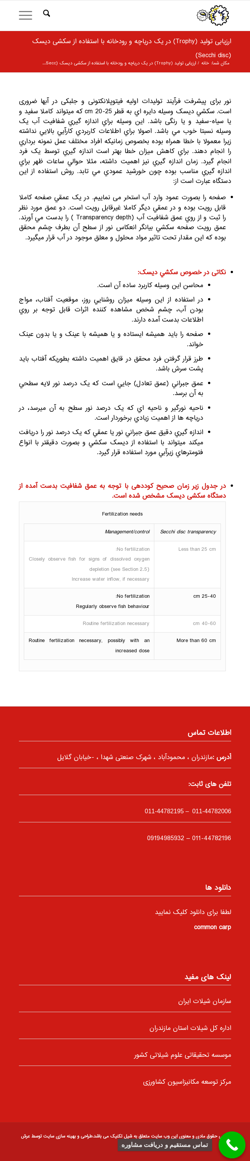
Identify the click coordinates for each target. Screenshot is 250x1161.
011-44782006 (211, 811)
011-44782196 (211, 838)
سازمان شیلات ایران (204, 1001)
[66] (146, 15)
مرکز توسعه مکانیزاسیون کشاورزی (187, 1082)
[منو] (28, 15)
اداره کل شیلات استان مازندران (190, 1028)
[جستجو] (45, 15)
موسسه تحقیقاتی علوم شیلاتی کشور (182, 1055)
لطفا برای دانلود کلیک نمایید (193, 912)
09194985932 (165, 838)
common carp (212, 927)
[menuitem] (45, 15)
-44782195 (164, 811)
